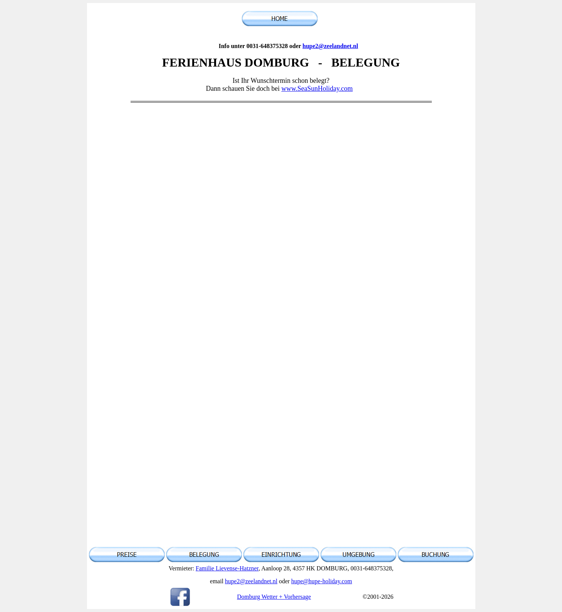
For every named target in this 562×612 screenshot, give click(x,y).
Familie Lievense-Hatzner (227, 568)
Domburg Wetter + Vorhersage (274, 596)
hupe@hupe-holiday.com (321, 581)
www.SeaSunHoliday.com (317, 88)
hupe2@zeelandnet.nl (330, 46)
